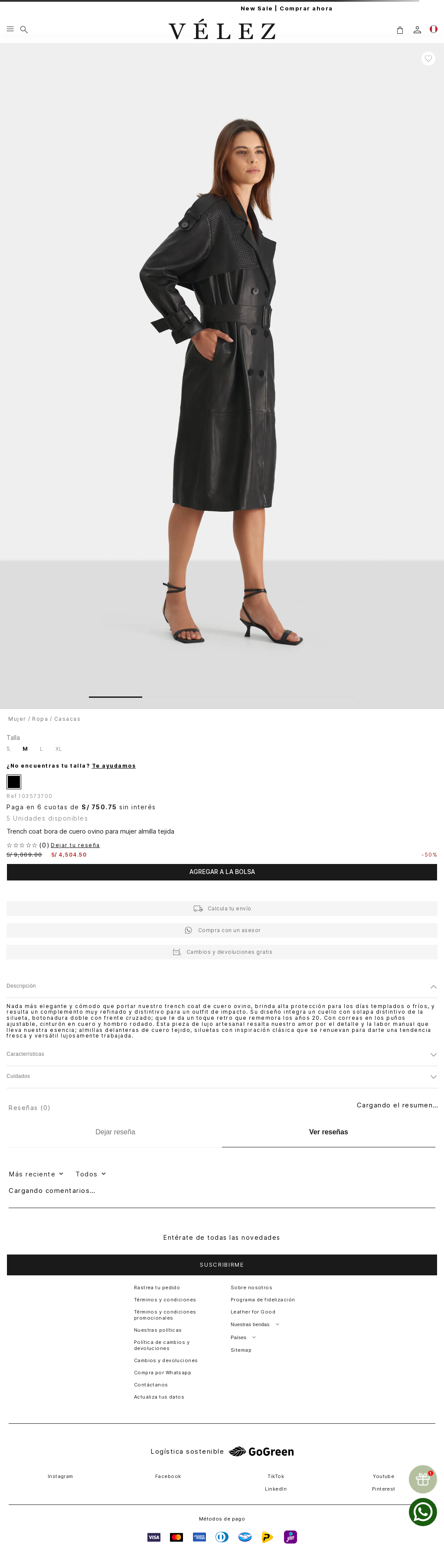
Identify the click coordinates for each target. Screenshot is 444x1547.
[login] (417, 29)
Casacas (67, 719)
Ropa (40, 719)
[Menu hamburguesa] (10, 29)
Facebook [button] (168, 1476)
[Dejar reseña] (115, 1132)
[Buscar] (24, 29)
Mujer (17, 719)
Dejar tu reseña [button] (75, 845)
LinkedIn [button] (276, 1489)
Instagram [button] (60, 1476)
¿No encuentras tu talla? (71, 766)
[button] (400, 29)
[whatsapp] (423, 1512)
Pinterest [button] (383, 1489)
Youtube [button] (383, 1476)
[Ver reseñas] (328, 1132)
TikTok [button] (276, 1476)
